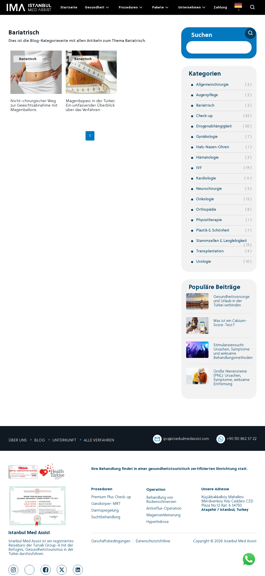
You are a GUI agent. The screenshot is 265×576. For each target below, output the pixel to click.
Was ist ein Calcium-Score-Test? (230, 323)
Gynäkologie (207, 137)
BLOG (39, 440)
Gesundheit (97, 7)
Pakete (160, 7)
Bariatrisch (27, 59)
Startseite (68, 7)
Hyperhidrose (157, 522)
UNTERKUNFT (64, 440)
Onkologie (205, 199)
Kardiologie (206, 178)
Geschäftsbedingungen (110, 541)
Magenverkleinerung (163, 515)
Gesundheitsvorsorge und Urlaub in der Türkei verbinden (231, 301)
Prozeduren (131, 7)
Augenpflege (207, 95)
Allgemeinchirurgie (212, 85)
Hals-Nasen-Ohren (212, 147)
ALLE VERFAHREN (99, 440)
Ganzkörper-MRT (106, 504)
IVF (199, 168)
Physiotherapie (209, 220)
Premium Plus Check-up (111, 497)
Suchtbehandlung (105, 517)
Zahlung (220, 7)
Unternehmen (192, 7)
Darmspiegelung (105, 511)
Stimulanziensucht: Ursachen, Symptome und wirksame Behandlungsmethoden (233, 351)
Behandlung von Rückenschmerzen (161, 500)
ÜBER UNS (17, 440)
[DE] (238, 7)
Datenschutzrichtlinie (153, 541)
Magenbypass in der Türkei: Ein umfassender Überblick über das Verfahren (90, 105)
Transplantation (210, 251)
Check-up (204, 116)
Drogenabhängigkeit (214, 126)
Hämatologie (207, 158)
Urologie (203, 262)
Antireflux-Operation (163, 509)
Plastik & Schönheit (212, 231)
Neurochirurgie (209, 189)
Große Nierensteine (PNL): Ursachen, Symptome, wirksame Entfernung (231, 378)
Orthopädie (206, 210)
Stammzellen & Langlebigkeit (221, 241)
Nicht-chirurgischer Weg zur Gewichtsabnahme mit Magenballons (34, 105)
